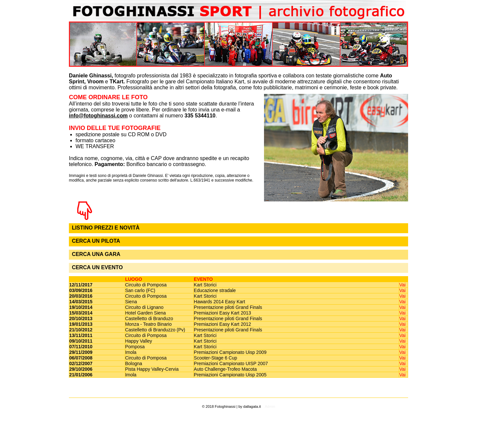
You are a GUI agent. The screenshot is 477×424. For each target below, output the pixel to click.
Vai (402, 284)
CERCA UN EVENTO (97, 267)
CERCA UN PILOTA (96, 241)
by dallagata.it (249, 406)
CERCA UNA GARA (96, 254)
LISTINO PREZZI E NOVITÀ (105, 228)
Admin (270, 406)
